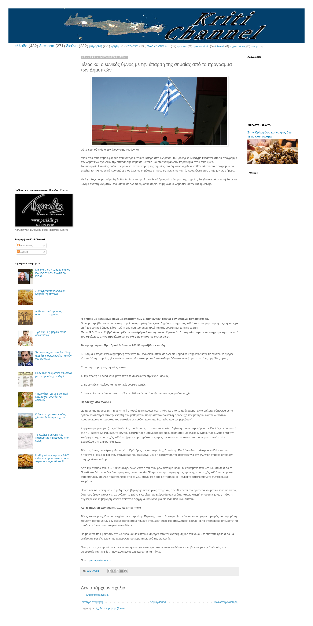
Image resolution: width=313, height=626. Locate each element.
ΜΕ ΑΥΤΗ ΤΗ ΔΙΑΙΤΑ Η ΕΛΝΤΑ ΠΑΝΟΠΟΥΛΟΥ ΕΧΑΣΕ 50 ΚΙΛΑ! (52, 273)
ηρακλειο (182, 46)
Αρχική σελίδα (158, 602)
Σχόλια (22, 251)
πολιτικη (133, 46)
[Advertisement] (160, 223)
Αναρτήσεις (25, 245)
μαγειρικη (95, 46)
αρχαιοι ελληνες (238, 46)
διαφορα (46, 46)
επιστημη (255, 46)
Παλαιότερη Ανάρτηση (225, 602)
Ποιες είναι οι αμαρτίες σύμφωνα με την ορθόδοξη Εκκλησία (53, 375)
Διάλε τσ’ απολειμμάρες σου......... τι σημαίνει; (48, 313)
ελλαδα (21, 46)
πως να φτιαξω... (158, 46)
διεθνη (71, 46)
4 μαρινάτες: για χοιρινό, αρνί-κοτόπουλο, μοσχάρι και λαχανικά (52, 396)
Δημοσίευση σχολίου (97, 594)
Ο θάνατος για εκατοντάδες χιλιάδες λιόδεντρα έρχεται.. (50, 416)
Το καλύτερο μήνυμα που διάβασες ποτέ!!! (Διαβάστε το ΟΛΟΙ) (52, 437)
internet (219, 46)
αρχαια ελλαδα (201, 46)
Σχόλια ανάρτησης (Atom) (110, 608)
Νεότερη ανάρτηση (92, 602)
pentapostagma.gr (100, 560)
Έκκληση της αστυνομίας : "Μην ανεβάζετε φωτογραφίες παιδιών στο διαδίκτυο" (53, 355)
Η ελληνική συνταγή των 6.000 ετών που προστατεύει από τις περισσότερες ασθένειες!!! (52, 458)
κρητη (115, 46)
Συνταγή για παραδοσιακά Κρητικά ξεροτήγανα (50, 292)
